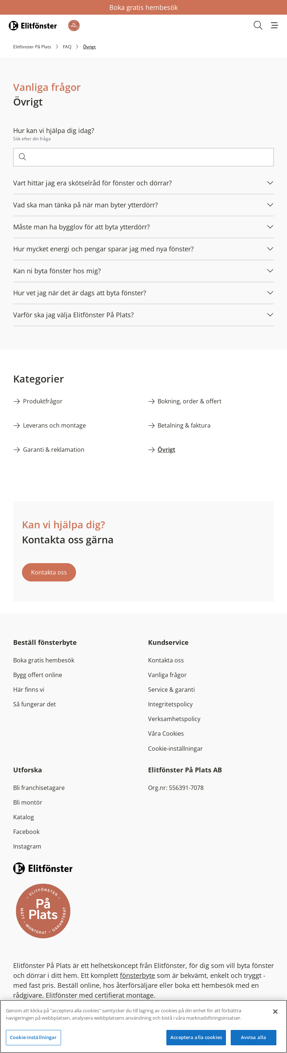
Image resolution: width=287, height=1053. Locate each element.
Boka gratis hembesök (143, 7)
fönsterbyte (137, 975)
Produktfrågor (43, 401)
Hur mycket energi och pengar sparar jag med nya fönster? (103, 248)
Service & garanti (171, 690)
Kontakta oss (49, 572)
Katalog (23, 817)
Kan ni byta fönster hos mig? (57, 270)
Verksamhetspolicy (174, 719)
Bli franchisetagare (39, 788)
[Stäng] (275, 1012)
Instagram (27, 846)
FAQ (67, 47)
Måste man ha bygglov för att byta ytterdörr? (81, 226)
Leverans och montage (54, 425)
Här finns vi (28, 690)
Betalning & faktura (184, 425)
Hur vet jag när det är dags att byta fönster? (79, 292)
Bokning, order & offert (190, 401)
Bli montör (27, 802)
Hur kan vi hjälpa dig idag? (53, 130)
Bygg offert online (37, 675)
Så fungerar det (34, 704)
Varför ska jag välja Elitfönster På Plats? (73, 314)
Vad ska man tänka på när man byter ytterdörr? (85, 204)
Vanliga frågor (167, 675)
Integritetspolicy (170, 704)
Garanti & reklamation (53, 450)
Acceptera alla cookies (196, 1037)
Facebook (26, 832)
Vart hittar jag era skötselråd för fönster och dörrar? (92, 182)
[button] (274, 25)
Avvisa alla (253, 1037)
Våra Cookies (166, 733)
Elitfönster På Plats (32, 47)
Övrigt (166, 450)
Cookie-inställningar (175, 748)
